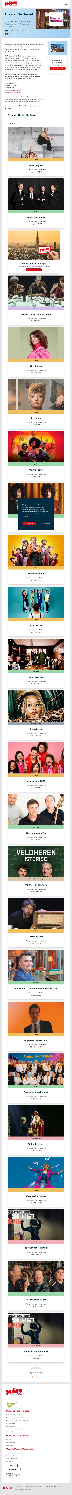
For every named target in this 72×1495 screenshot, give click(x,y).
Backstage (9, 1461)
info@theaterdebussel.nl (13, 90)
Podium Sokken (10, 1426)
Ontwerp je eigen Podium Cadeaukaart (18, 1418)
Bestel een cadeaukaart (17, 1410)
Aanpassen (46, 523)
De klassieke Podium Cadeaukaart (16, 1415)
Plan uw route (13, 34)
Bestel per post (58, 68)
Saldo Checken (10, 1445)
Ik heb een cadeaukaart (17, 1435)
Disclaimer (18, 1486)
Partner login (13, 1469)
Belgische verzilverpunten (34, 270)
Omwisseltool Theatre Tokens (15, 1429)
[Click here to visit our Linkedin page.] (11, 1488)
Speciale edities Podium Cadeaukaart (17, 1420)
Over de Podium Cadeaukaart (15, 1453)
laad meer (36, 1367)
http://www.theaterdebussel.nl (19, 31)
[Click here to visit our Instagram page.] (4, 1488)
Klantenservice (10, 1456)
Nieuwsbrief (13, 1476)
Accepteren (29, 523)
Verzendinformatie (11, 1432)
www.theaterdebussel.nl (13, 92)
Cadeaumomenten (11, 1459)
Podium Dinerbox (11, 1423)
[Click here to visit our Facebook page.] (7, 1488)
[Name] (65, 3)
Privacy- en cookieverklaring (54, 1486)
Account (8, 1440)
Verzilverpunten (11, 1442)
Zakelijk (11, 1466)
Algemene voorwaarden (33, 1486)
